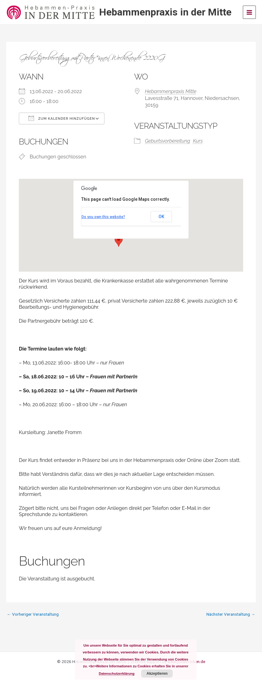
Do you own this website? (103, 217)
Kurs (198, 141)
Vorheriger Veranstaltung (33, 614)
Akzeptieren (156, 673)
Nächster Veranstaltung (230, 614)
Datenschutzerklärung (117, 673)
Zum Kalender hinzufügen (61, 118)
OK (161, 216)
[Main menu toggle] (249, 12)
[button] (119, 241)
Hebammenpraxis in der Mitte (165, 12)
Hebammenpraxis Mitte (170, 91)
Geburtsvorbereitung (167, 141)
